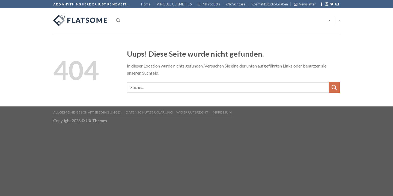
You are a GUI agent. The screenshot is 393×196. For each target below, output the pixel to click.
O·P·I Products (209, 4)
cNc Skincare (235, 4)
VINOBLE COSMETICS (174, 4)
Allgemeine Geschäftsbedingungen (88, 112)
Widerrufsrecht (192, 112)
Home (145, 4)
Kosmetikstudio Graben (270, 4)
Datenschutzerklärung (149, 112)
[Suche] (118, 20)
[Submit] (334, 87)
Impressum (222, 112)
